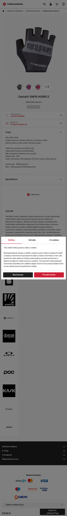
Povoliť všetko (49, 275)
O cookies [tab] (54, 240)
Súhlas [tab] (11, 240)
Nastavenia (18, 275)
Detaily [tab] (32, 240)
